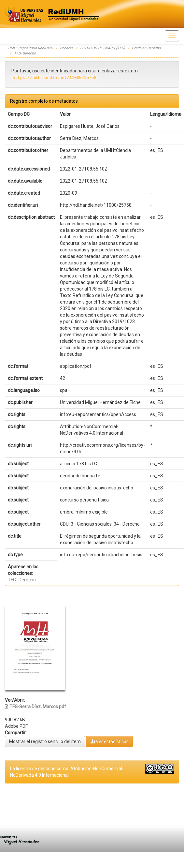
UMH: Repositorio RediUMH (30, 48)
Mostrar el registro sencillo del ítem (45, 741)
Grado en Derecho (146, 48)
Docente (66, 48)
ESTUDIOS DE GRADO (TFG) (102, 48)
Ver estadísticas (109, 741)
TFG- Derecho (25, 53)
